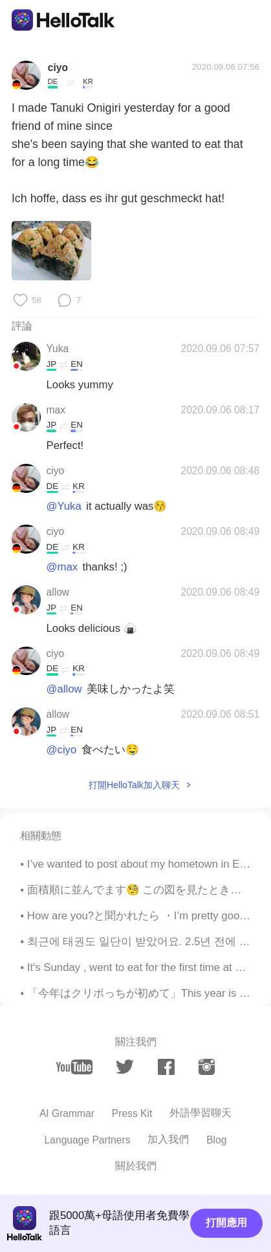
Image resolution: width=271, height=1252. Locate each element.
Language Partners (88, 1139)
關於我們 (136, 1165)
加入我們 (168, 1139)
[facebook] (166, 1067)
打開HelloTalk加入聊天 (134, 785)
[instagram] (207, 1067)
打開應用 (226, 1222)
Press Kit (132, 1113)
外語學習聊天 (200, 1112)
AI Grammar (66, 1113)
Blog (216, 1139)
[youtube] (74, 1066)
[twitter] (125, 1066)
